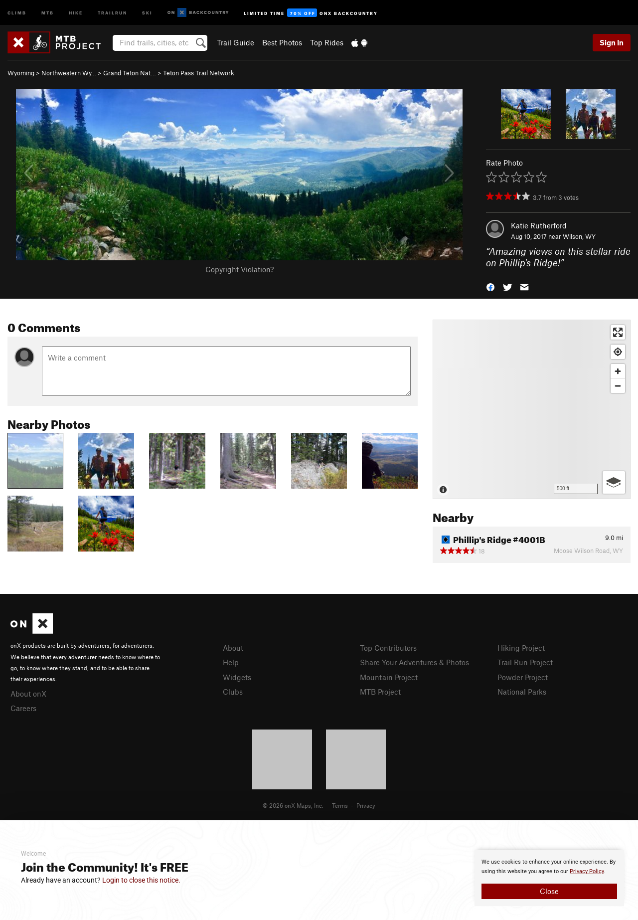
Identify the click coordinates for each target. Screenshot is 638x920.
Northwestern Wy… (68, 73)
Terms (340, 805)
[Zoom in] (618, 371)
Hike (76, 12)
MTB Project (380, 691)
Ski (147, 12)
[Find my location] (618, 352)
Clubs (233, 691)
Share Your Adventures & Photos (414, 662)
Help (231, 662)
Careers (23, 708)
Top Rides (326, 42)
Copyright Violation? (239, 269)
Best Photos (282, 42)
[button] (490, 286)
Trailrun (112, 12)
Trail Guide (235, 42)
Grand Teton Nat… (129, 73)
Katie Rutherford (539, 225)
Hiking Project (521, 647)
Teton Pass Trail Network (198, 73)
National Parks (521, 691)
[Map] (531, 409)
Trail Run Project (525, 662)
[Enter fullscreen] (618, 332)
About (233, 647)
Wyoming (20, 73)
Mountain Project (389, 677)
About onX (28, 693)
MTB (47, 12)
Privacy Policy (587, 871)
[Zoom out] (618, 385)
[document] (549, 878)
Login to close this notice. (141, 880)
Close (549, 891)
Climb (16, 12)
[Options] (614, 482)
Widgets (237, 677)
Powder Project (522, 677)
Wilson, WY (579, 236)
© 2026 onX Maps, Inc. (293, 805)
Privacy (365, 805)
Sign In (612, 42)
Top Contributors (388, 647)
